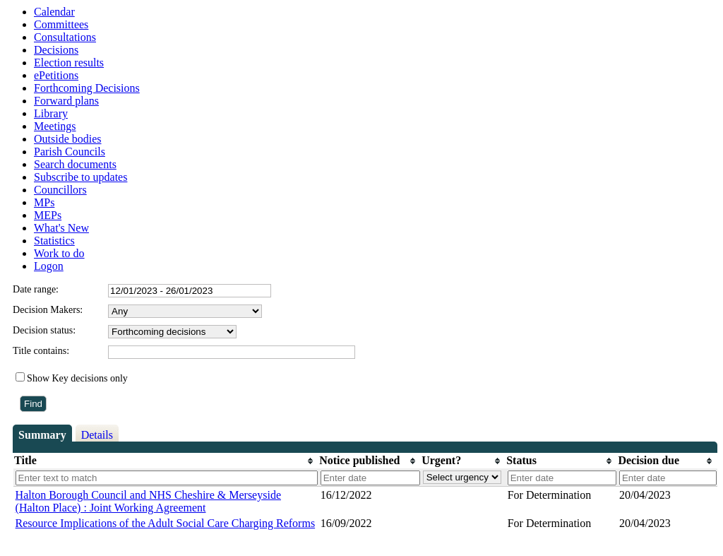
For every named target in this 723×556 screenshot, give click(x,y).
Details (97, 435)
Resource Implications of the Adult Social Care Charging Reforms (166, 523)
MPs (44, 202)
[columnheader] (165, 461)
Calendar (54, 12)
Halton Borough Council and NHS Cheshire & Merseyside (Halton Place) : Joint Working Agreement (148, 501)
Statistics (54, 241)
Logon (49, 266)
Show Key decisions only (77, 378)
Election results (69, 63)
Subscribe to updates (80, 177)
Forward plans (66, 101)
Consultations (65, 37)
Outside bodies (68, 139)
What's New (61, 228)
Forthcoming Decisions (87, 88)
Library (51, 113)
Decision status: (44, 330)
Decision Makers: (48, 309)
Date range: (36, 289)
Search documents (75, 164)
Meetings (55, 126)
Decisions (56, 50)
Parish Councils (69, 152)
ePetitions (56, 75)
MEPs (47, 215)
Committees (61, 24)
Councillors (60, 190)
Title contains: (41, 350)
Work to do (59, 253)
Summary (42, 435)
